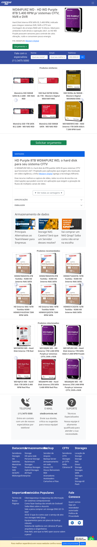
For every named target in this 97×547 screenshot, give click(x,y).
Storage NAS (78, 460)
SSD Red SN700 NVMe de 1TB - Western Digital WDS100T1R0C (48, 96)
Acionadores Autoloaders (49, 477)
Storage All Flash (79, 482)
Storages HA (16, 457)
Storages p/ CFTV (66, 460)
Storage (28, 453)
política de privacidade (70, 544)
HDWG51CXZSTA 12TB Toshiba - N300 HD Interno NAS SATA (73, 309)
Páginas (15, 503)
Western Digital (32, 41)
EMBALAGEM (20, 205)
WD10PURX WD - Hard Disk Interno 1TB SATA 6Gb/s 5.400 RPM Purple (73, 351)
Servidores (16, 453)
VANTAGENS (19, 154)
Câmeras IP (67, 467)
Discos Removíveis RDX (52, 471)
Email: (52, 53)
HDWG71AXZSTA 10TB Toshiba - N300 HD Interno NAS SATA (73, 279)
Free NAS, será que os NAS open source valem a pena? (45, 533)
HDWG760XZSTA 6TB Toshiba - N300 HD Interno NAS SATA (23, 279)
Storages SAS (79, 477)
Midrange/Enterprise (17, 475)
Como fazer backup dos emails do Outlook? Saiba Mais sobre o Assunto (44, 505)
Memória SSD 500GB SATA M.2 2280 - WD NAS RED (23, 96)
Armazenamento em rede (51, 463)
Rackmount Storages (30, 463)
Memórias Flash (16, 465)
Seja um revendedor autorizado (74, 508)
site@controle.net (48, 413)
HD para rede (31, 456)
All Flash (28, 473)
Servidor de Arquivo (49, 454)
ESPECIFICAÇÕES (21, 200)
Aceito (83, 544)
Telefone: (72, 53)
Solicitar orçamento (48, 143)
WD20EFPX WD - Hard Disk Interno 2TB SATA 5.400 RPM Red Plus (48, 384)
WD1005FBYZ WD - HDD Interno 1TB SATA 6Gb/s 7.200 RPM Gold (73, 127)
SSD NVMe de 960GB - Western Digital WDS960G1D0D (73, 96)
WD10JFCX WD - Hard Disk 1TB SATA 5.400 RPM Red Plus (23, 384)
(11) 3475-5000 (20, 60)
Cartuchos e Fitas (51, 481)
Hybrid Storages (32, 470)
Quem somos (74, 502)
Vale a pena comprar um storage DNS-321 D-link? (44, 510)
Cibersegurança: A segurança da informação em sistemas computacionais (44, 499)
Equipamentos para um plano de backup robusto (42, 521)
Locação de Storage (80, 454)
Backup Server (50, 459)
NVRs (64, 464)
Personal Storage (32, 459)
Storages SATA (79, 471)
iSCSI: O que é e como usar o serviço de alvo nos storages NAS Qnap (44, 516)
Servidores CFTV (67, 454)
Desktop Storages (32, 467)
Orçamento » (20, 46)
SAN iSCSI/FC (15, 471)
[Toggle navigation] (93, 3)
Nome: (34, 53)
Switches (16, 461)
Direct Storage (78, 465)
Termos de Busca (16, 499)
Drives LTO (48, 467)
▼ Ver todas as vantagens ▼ (49, 192)
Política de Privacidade (74, 514)
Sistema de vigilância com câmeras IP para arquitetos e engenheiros (43, 527)
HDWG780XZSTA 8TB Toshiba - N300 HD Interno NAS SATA (48, 279)
